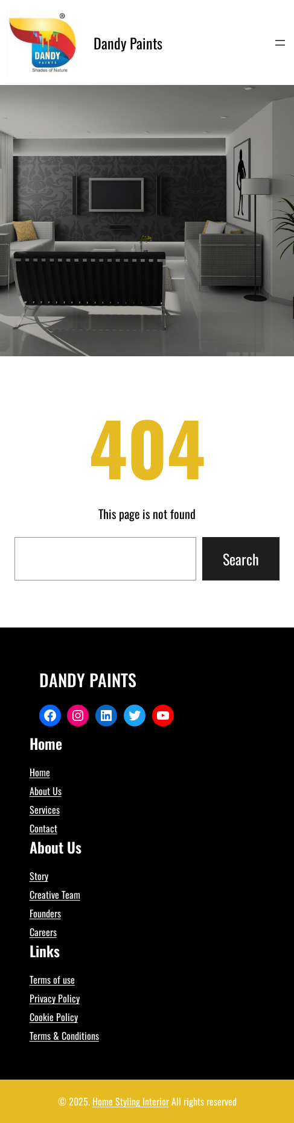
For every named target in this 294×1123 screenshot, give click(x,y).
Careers (43, 932)
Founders (45, 913)
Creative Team (55, 894)
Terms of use (52, 979)
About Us (46, 791)
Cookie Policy (54, 1017)
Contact (43, 828)
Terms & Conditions (64, 1035)
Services (45, 809)
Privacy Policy (55, 998)
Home (40, 772)
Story (39, 876)
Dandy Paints (128, 43)
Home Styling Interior (130, 1101)
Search (241, 559)
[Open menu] (280, 43)
